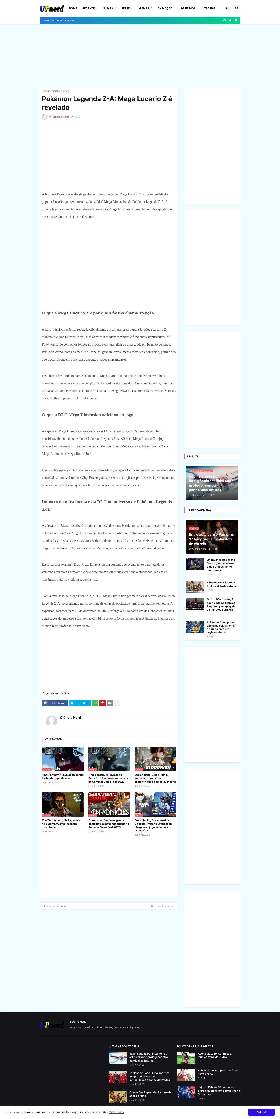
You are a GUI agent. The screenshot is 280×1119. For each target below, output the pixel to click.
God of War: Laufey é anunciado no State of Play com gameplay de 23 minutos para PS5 (221, 604)
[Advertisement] (140, 56)
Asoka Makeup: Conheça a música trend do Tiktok (215, 1055)
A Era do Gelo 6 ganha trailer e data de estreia (221, 584)
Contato (69, 20)
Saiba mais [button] (116, 1112)
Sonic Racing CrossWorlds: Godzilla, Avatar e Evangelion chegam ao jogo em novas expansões (153, 825)
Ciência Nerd (70, 718)
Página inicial (50, 91)
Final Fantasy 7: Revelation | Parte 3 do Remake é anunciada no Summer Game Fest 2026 (108, 778)
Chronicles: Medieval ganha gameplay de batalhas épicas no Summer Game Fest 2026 (108, 823)
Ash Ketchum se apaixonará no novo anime (217, 1072)
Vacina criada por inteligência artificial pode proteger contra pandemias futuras (148, 1057)
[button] (228, 8)
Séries (126, 8)
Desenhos (188, 8)
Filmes (108, 8)
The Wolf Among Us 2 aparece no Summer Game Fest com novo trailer (61, 823)
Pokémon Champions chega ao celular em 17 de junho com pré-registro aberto (221, 627)
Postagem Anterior (55, 906)
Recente (88, 8)
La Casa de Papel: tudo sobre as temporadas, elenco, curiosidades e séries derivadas (149, 1076)
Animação (165, 8)
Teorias (209, 8)
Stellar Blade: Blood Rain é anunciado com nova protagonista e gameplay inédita (155, 778)
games (65, 91)
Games (144, 8)
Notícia (65, 693)
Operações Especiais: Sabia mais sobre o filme (150, 1094)
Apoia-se (57, 20)
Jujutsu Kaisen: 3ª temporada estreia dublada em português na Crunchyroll (219, 1091)
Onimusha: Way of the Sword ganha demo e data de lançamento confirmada (221, 565)
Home (73, 8)
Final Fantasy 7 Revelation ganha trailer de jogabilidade (62, 776)
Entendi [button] (262, 1112)
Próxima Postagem (162, 906)
